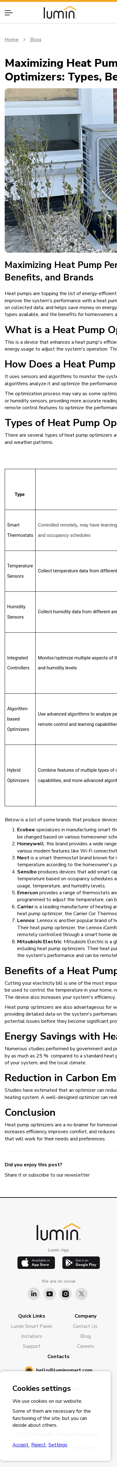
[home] (58, 12)
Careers (85, 1346)
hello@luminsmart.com (64, 1370)
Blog (35, 39)
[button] (11, 12)
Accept (21, 1444)
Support (32, 1346)
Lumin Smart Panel (31, 1326)
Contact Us (85, 1326)
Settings (57, 1444)
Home (11, 39)
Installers (31, 1336)
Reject (39, 1444)
